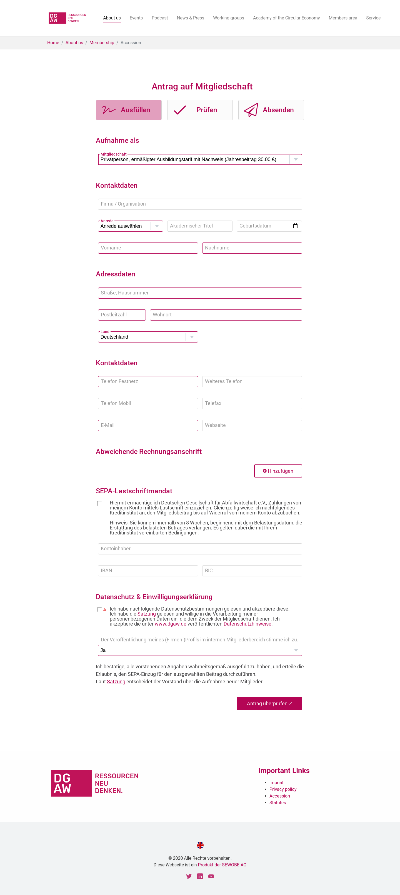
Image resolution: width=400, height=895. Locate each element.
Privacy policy (283, 789)
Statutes (277, 802)
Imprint (276, 782)
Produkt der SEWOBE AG (222, 865)
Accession (279, 796)
